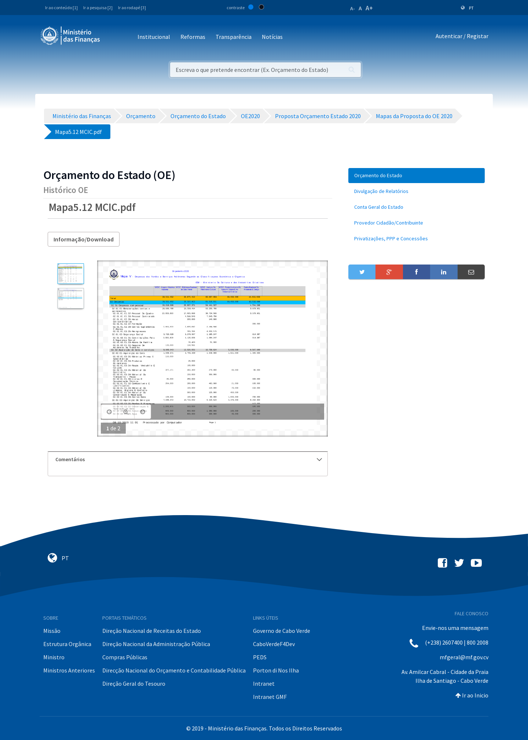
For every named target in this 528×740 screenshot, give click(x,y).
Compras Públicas (124, 657)
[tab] (187, 459)
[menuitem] (416, 175)
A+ (369, 8)
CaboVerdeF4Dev (274, 644)
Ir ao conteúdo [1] (61, 7)
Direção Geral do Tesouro (133, 683)
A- (352, 8)
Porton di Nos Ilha (276, 670)
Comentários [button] (188, 459)
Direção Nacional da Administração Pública (156, 644)
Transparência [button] (234, 36)
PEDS (260, 657)
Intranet (264, 683)
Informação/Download (84, 239)
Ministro (54, 657)
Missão (51, 630)
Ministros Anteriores (69, 670)
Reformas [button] (192, 36)
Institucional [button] (154, 36)
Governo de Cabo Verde (281, 630)
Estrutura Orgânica (67, 644)
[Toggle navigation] (111, 37)
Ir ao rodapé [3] (132, 7)
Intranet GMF (270, 696)
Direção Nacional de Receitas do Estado (151, 630)
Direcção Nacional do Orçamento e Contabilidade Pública (174, 670)
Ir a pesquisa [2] (98, 7)
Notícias (272, 36)
